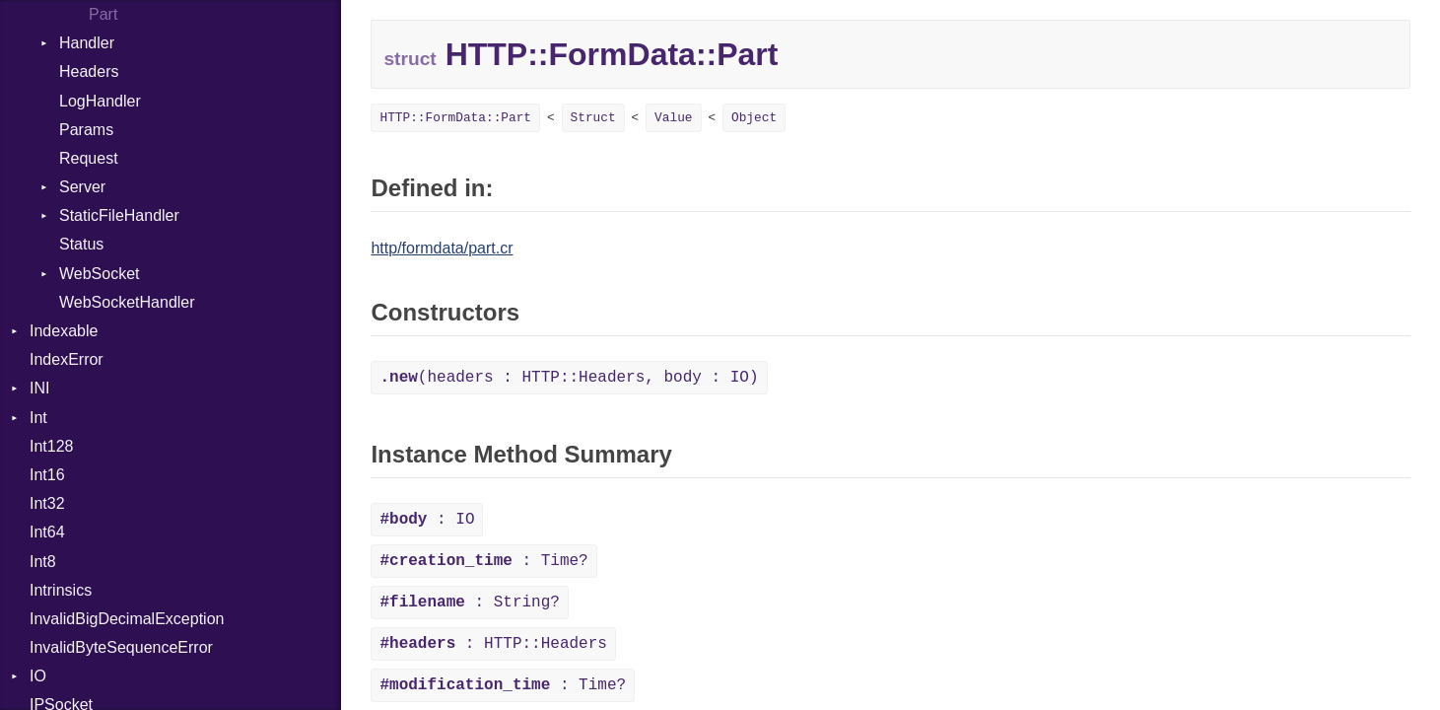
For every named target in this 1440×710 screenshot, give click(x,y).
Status (81, 244)
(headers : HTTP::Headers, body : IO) (568, 378)
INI (39, 388)
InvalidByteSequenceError (121, 647)
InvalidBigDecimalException (127, 618)
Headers (88, 71)
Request (88, 158)
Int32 (47, 503)
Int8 (43, 561)
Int (38, 417)
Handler (86, 43)
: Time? (483, 561)
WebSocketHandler (127, 302)
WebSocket (99, 273)
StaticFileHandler (119, 215)
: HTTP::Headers (492, 644)
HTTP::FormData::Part (455, 117)
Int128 (51, 446)
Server (82, 186)
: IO (426, 520)
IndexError (66, 359)
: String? (469, 602)
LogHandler (100, 101)
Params (86, 129)
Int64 (47, 532)
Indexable (64, 330)
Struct (593, 117)
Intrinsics (61, 590)
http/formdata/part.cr (442, 248)
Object (754, 117)
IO (38, 676)
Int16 (47, 474)
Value (673, 117)
